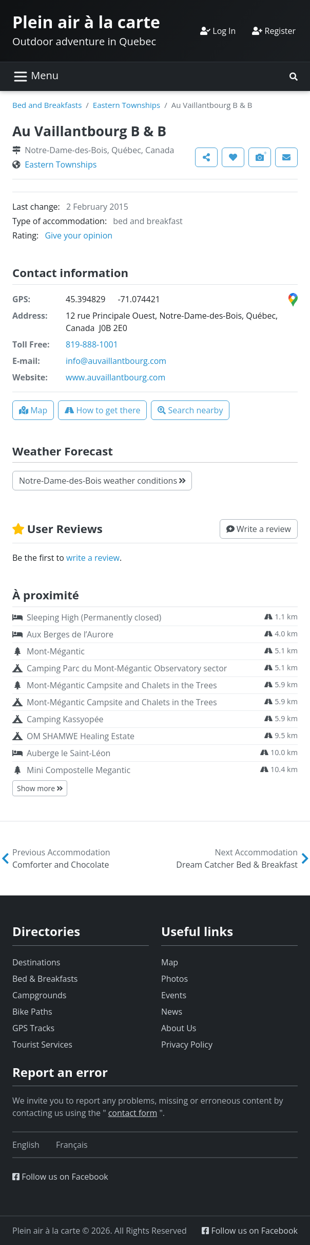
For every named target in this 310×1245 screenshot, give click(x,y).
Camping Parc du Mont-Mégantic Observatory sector (127, 668)
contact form (133, 1113)
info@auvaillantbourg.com (116, 361)
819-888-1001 (92, 344)
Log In (218, 30)
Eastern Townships (126, 105)
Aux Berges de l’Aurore (70, 634)
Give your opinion (78, 235)
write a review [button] (93, 557)
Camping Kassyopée (65, 719)
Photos (174, 978)
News (171, 1011)
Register (274, 30)
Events (173, 995)
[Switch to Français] (72, 1145)
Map (169, 962)
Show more (40, 788)
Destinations (36, 962)
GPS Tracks (33, 1028)
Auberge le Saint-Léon (68, 753)
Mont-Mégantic (56, 651)
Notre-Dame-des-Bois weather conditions (102, 480)
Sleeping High (94, 617)
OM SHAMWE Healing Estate (80, 736)
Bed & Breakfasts (45, 978)
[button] (293, 76)
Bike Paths (32, 1011)
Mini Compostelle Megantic (78, 770)
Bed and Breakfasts (47, 105)
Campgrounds (39, 995)
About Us (179, 1028)
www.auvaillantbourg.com (115, 377)
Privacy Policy (186, 1044)
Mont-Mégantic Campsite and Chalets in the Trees (122, 685)
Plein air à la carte (86, 22)
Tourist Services (42, 1044)
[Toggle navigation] (35, 76)
